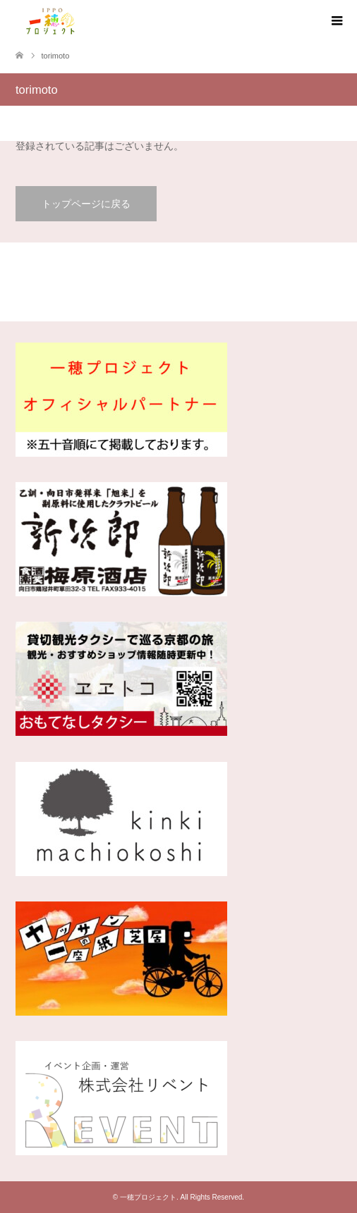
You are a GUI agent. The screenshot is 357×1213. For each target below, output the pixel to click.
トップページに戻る (86, 203)
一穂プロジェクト (148, 1197)
